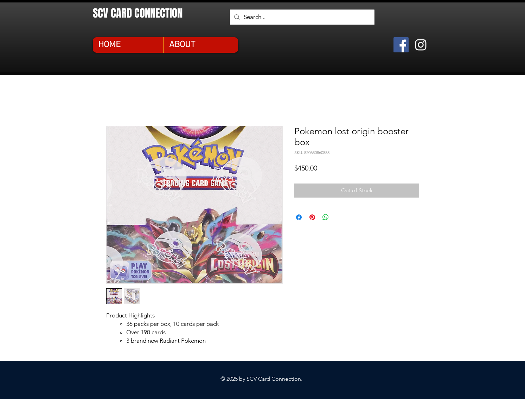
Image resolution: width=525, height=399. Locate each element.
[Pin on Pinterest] (312, 217)
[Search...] (302, 17)
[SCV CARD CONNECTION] (148, 13)
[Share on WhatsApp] (325, 217)
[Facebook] (401, 44)
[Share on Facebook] (299, 217)
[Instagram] (420, 44)
